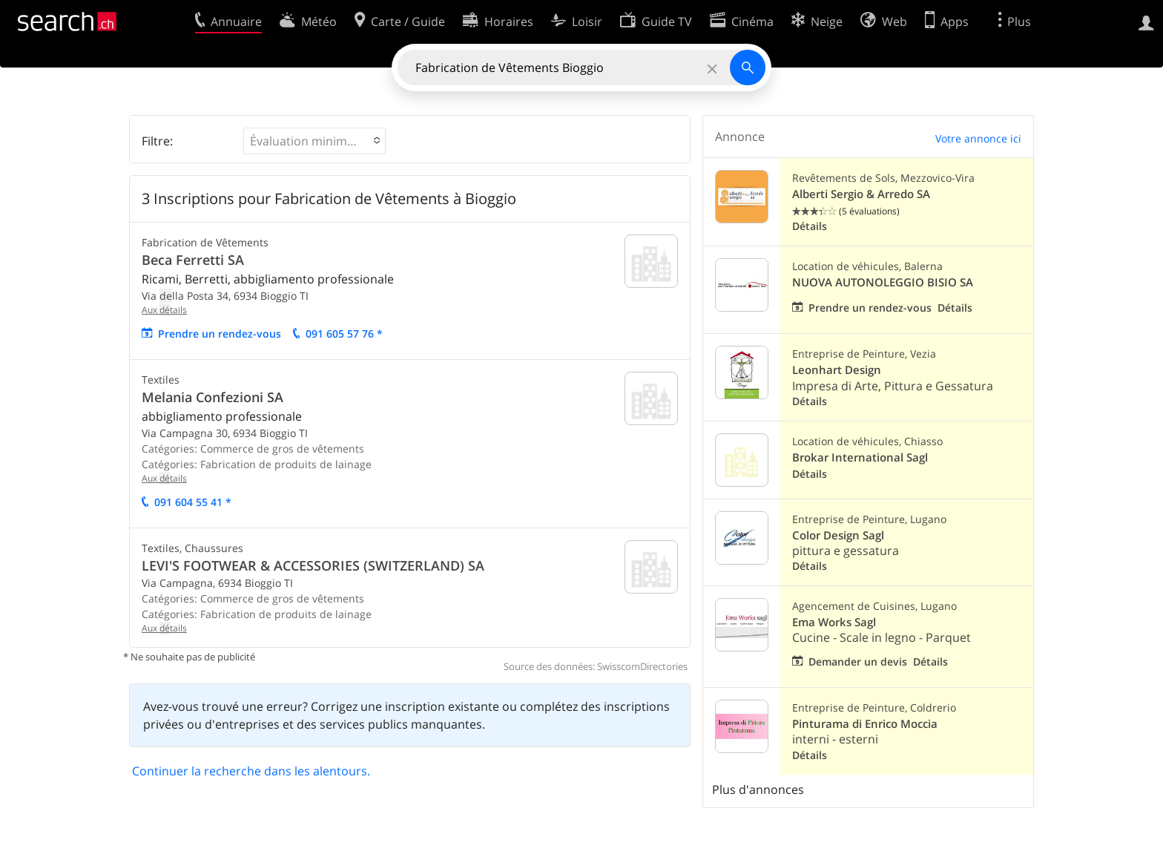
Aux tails (164, 309)
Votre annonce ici (978, 138)
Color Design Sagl (838, 535)
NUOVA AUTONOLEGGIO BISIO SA (882, 282)
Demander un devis (857, 661)
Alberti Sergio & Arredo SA (861, 194)
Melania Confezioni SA (212, 397)
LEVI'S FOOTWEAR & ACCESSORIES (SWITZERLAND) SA (313, 565)
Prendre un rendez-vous (219, 333)
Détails (809, 226)
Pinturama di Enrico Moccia (865, 724)
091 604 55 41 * (192, 502)
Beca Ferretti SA (193, 260)
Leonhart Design (836, 370)
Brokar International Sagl (860, 457)
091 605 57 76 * (344, 333)
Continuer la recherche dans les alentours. (251, 771)
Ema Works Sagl (834, 622)
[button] (314, 141)
